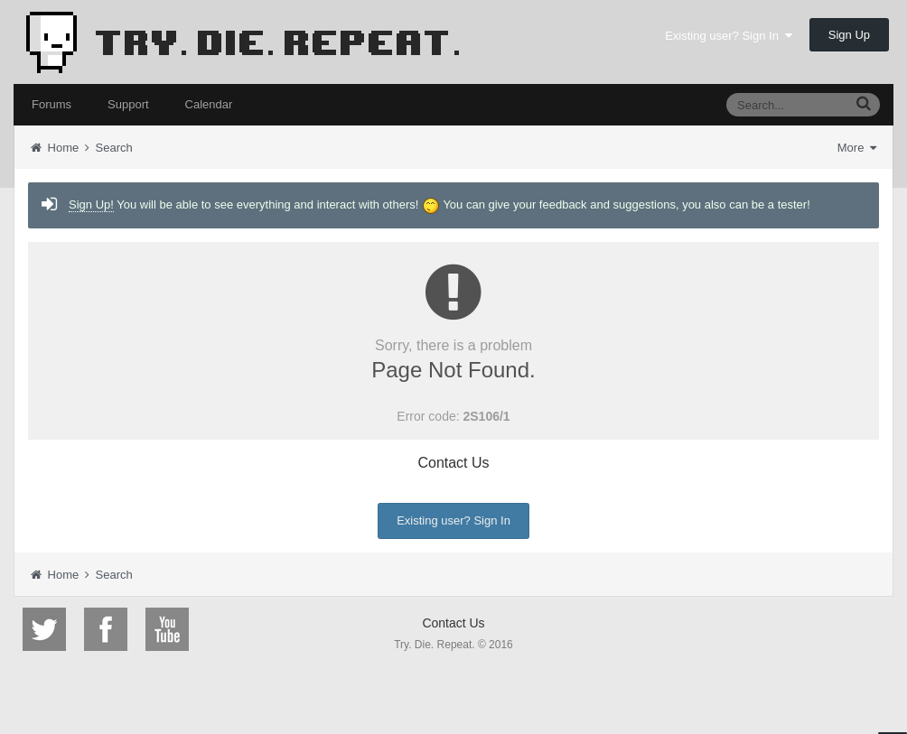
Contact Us (453, 462)
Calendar (209, 104)
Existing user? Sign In (728, 35)
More (856, 147)
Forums (51, 104)
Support (128, 104)
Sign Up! (91, 204)
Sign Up (849, 35)
